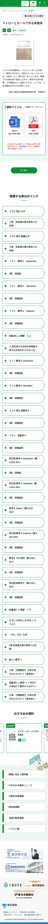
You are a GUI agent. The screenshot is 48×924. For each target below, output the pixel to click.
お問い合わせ (7, 915)
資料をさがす (25, 4)
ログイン (39, 4)
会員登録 (22, 146)
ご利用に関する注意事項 (27, 912)
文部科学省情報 (16, 796)
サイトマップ (18, 915)
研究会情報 (14, 806)
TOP (4, 10)
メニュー (44, 4)
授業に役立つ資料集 (18, 774)
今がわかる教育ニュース (20, 785)
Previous (3, 738)
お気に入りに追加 (35, 15)
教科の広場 (33, 4)
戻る (24, 170)
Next (44, 738)
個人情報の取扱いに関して (32, 915)
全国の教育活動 (16, 817)
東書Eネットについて (10, 912)
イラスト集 (14, 828)
